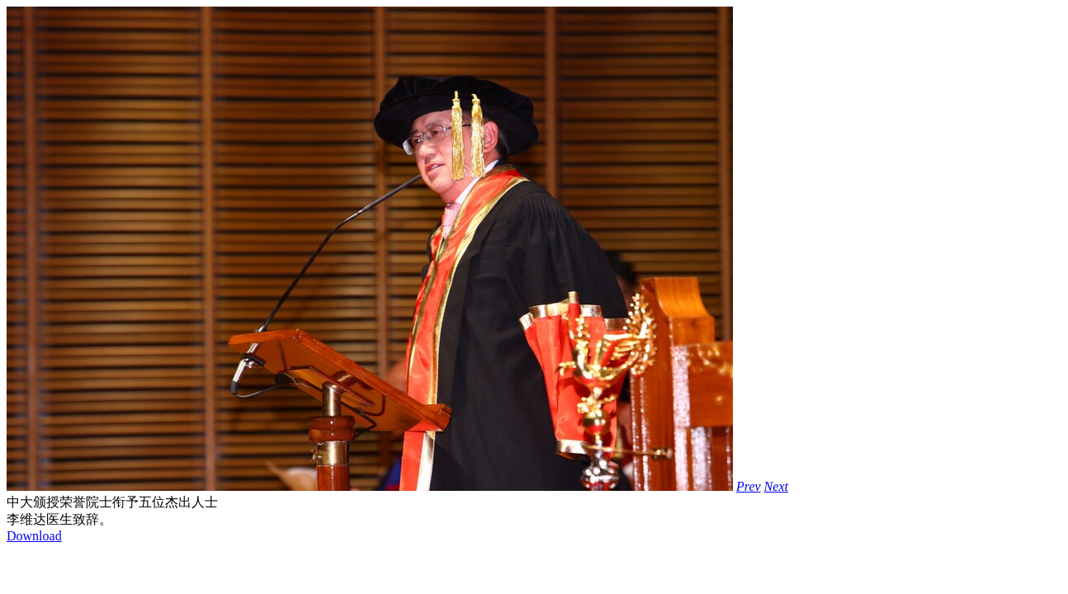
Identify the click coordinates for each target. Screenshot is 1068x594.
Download (34, 536)
